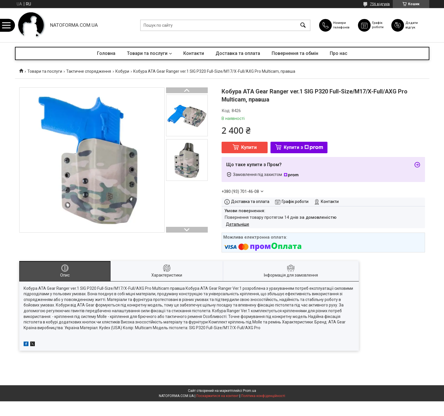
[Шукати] (303, 25)
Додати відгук (414, 25)
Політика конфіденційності (263, 396)
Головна (106, 53)
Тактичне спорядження (88, 71)
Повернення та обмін (295, 53)
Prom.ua (249, 391)
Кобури (122, 71)
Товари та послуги (147, 53)
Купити (249, 147)
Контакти (193, 53)
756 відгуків (380, 4)
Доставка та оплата (238, 53)
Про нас (338, 53)
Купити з (303, 147)
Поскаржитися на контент (217, 396)
